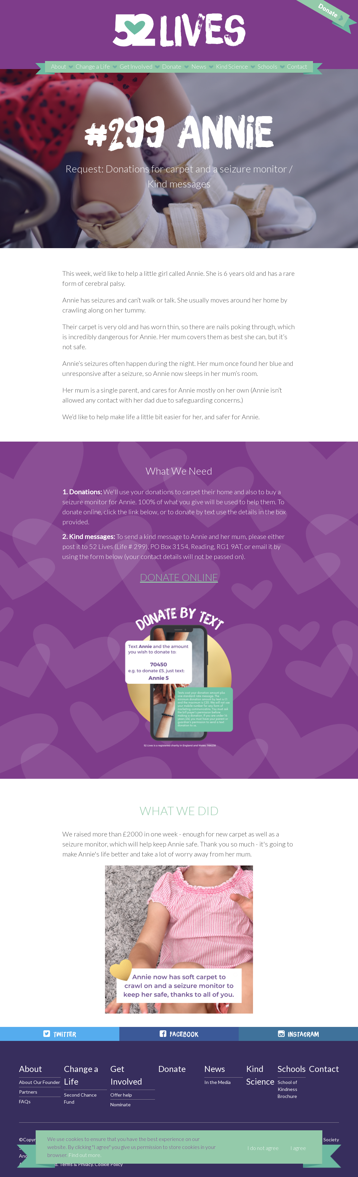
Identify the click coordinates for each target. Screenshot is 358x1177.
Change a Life (93, 66)
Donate (171, 66)
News (198, 66)
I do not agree (263, 1148)
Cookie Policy (109, 1164)
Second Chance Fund (80, 1098)
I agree (298, 1148)
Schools (267, 66)
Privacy (85, 1164)
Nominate (120, 1104)
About (58, 66)
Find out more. (84, 1155)
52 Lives (179, 30)
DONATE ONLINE (179, 577)
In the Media (217, 1082)
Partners (28, 1092)
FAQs (25, 1101)
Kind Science (232, 66)
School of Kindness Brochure (287, 1089)
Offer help (121, 1095)
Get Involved (136, 66)
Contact (297, 66)
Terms (66, 1164)
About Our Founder (39, 1082)
